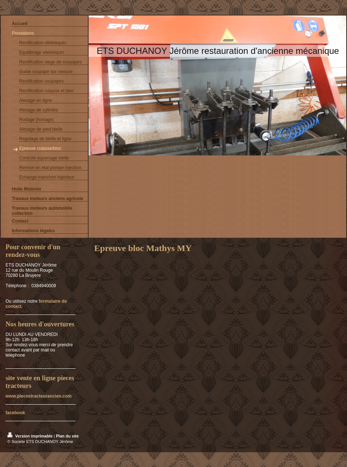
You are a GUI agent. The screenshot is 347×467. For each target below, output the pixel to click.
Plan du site (67, 436)
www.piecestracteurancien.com (39, 396)
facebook (15, 412)
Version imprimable (30, 436)
